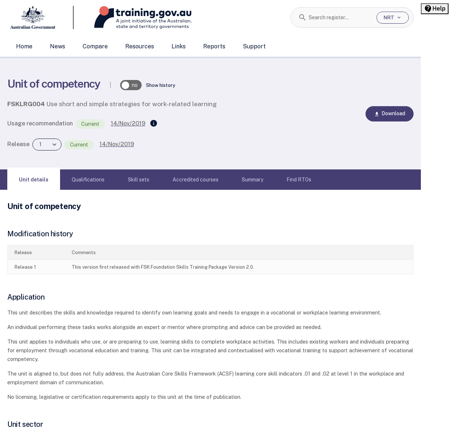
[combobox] (340, 17)
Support (254, 46)
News (57, 46)
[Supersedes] (153, 123)
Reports (214, 46)
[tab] (33, 179)
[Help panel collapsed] (435, 8)
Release (18, 144)
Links (178, 46)
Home (24, 46)
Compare (95, 46)
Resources (139, 46)
